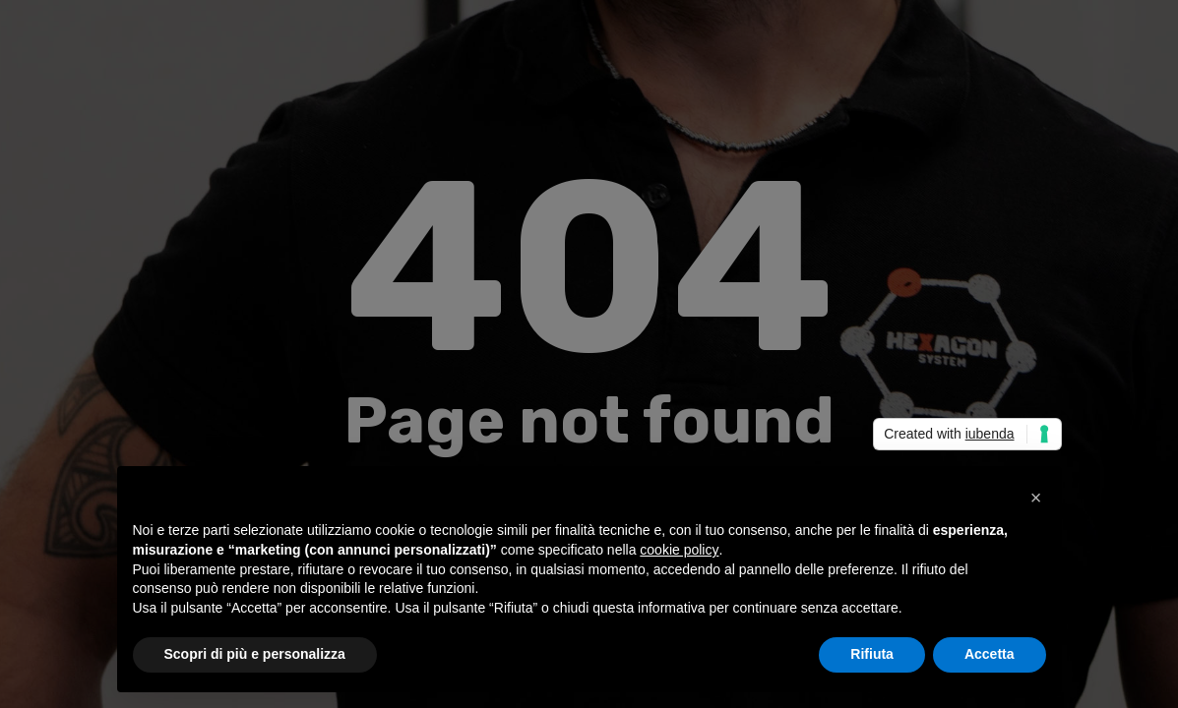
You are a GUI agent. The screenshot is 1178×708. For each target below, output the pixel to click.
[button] (1036, 497)
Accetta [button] (989, 654)
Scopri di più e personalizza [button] (254, 654)
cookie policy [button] (679, 550)
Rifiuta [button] (872, 654)
